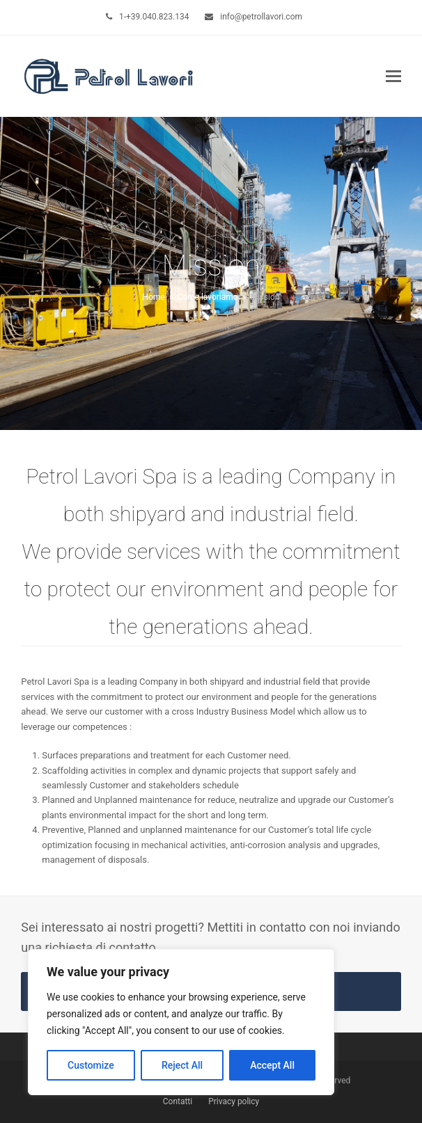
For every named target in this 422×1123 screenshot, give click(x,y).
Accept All (272, 1065)
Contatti (177, 1101)
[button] (393, 76)
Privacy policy (233, 1101)
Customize (91, 1065)
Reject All (182, 1065)
